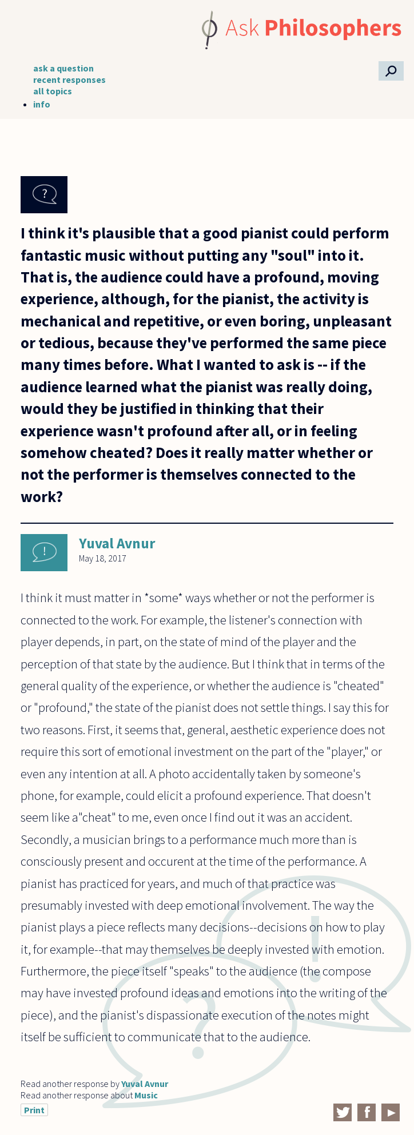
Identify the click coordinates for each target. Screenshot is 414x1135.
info (41, 104)
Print (34, 1110)
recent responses (69, 79)
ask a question (63, 68)
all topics (52, 91)
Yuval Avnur (117, 543)
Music (146, 1095)
